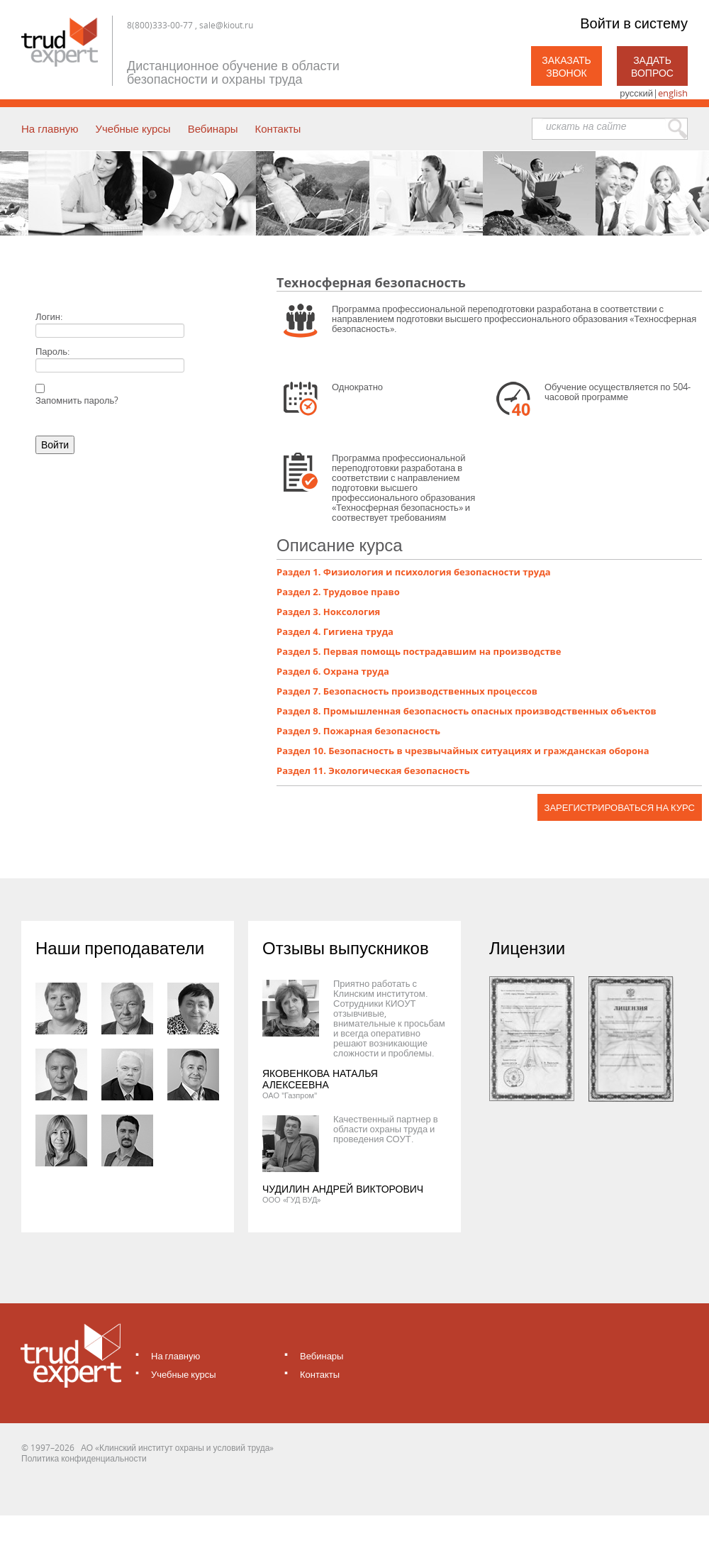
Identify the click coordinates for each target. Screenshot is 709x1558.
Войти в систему (634, 23)
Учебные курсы (132, 128)
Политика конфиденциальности (84, 1458)
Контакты (278, 128)
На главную (49, 128)
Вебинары (213, 128)
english (673, 93)
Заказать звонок (566, 66)
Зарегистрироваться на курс (620, 807)
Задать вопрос (652, 66)
